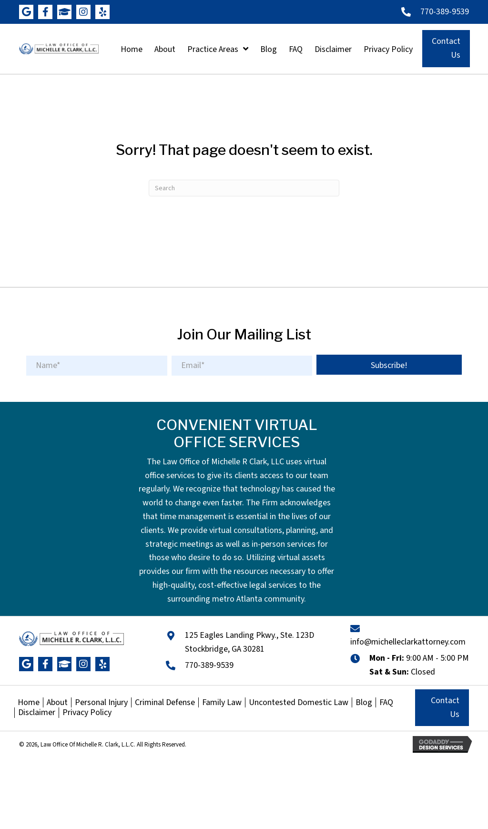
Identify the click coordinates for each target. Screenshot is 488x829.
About (57, 702)
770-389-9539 (444, 12)
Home (29, 702)
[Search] (244, 188)
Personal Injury (101, 702)
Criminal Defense (165, 702)
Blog (364, 702)
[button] (26, 12)
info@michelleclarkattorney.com (408, 642)
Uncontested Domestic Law (298, 702)
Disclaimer (36, 712)
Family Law (222, 702)
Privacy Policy (87, 712)
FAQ (386, 702)
